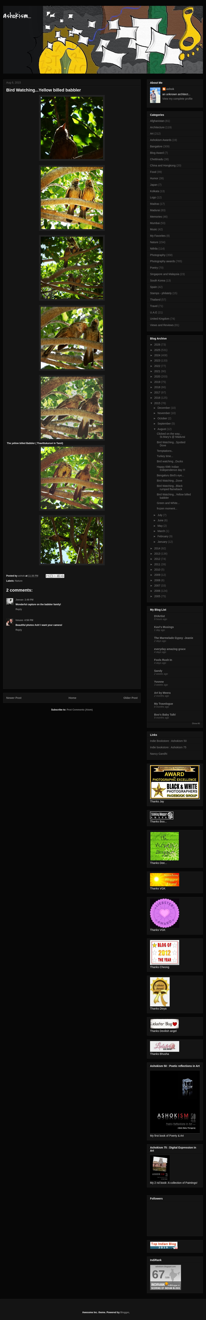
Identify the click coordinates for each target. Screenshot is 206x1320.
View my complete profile (177, 98)
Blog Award (157, 152)
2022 (157, 366)
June (160, 520)
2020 (157, 376)
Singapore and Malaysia (164, 274)
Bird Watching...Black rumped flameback (170, 487)
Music (153, 229)
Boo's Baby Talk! (165, 714)
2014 (157, 548)
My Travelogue (163, 703)
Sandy (158, 670)
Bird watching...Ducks (170, 461)
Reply (19, 609)
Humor (154, 178)
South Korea (157, 280)
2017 (157, 392)
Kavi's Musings (164, 627)
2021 (157, 371)
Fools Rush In (163, 659)
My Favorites (158, 235)
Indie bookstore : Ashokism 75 (168, 747)
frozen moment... (167, 508)
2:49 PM (29, 599)
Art (152, 133)
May (160, 525)
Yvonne (159, 681)
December (164, 407)
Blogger (124, 1312)
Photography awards (162, 261)
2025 (157, 350)
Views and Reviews (162, 325)
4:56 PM (28, 620)
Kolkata (154, 191)
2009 (157, 574)
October (162, 418)
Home (72, 697)
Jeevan (20, 599)
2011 (157, 564)
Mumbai (155, 223)
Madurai (155, 210)
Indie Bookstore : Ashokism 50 (168, 740)
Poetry (154, 267)
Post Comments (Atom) (80, 709)
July (160, 515)
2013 (157, 553)
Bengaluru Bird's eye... (170, 475)
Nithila (154, 248)
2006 (157, 590)
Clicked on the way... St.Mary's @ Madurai (171, 435)
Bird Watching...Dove (169, 480)
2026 (157, 344)
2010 (157, 569)
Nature (18, 581)
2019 (157, 381)
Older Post (130, 697)
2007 (157, 585)
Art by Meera (162, 692)
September (164, 423)
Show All (196, 723)
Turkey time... (165, 456)
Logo (153, 197)
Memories (156, 216)
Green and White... (168, 503)
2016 (157, 397)
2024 (157, 355)
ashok (170, 89)
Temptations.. (165, 450)
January (162, 541)
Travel (153, 306)
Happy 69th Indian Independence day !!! (171, 468)
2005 (157, 596)
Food (153, 171)
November (164, 413)
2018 (157, 387)
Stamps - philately (161, 293)
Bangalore (156, 146)
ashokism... (17, 15)
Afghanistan (157, 120)
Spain (153, 286)
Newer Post (13, 697)
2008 (157, 580)
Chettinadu (156, 159)
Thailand (155, 299)
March (161, 531)
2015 (157, 403)
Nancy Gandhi (158, 753)
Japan (153, 184)
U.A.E (153, 312)
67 (158, 1274)
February (163, 536)
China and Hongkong (163, 165)
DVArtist (159, 616)
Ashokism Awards (160, 140)
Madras (154, 203)
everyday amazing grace (170, 649)
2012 (157, 558)
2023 (157, 360)
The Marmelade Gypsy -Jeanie (173, 637)
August (162, 429)
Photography (157, 255)
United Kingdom (159, 318)
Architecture (157, 127)
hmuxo (19, 620)
